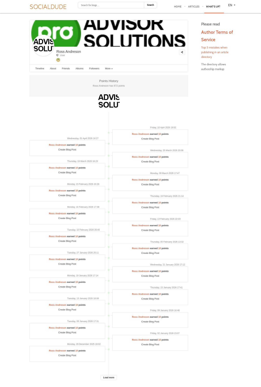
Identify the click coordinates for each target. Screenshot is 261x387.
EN (230, 5)
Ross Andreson (68, 52)
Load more (108, 377)
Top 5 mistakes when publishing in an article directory (214, 52)
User (60, 55)
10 (159, 134)
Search (150, 5)
